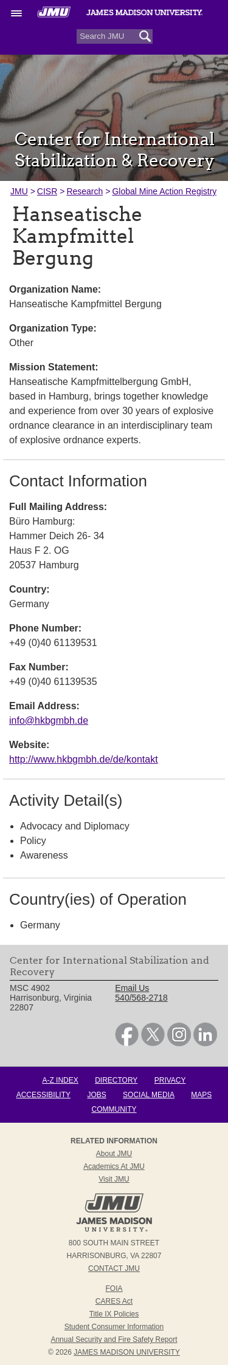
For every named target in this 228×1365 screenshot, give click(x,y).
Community (114, 1109)
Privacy (170, 1080)
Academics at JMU (114, 1166)
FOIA (113, 1288)
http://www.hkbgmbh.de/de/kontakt (83, 759)
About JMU (114, 1153)
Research (84, 191)
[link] (127, 1043)
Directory (116, 1080)
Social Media (148, 1095)
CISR (47, 191)
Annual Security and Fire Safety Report (113, 1339)
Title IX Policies (114, 1314)
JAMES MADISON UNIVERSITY (127, 1352)
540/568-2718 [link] (141, 997)
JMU (19, 191)
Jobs (96, 1095)
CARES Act (114, 1301)
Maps (201, 1095)
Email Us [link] (132, 988)
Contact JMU (114, 1268)
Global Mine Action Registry (164, 191)
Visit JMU (113, 1179)
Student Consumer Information (114, 1326)
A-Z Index (60, 1080)
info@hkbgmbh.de (48, 720)
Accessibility (43, 1095)
